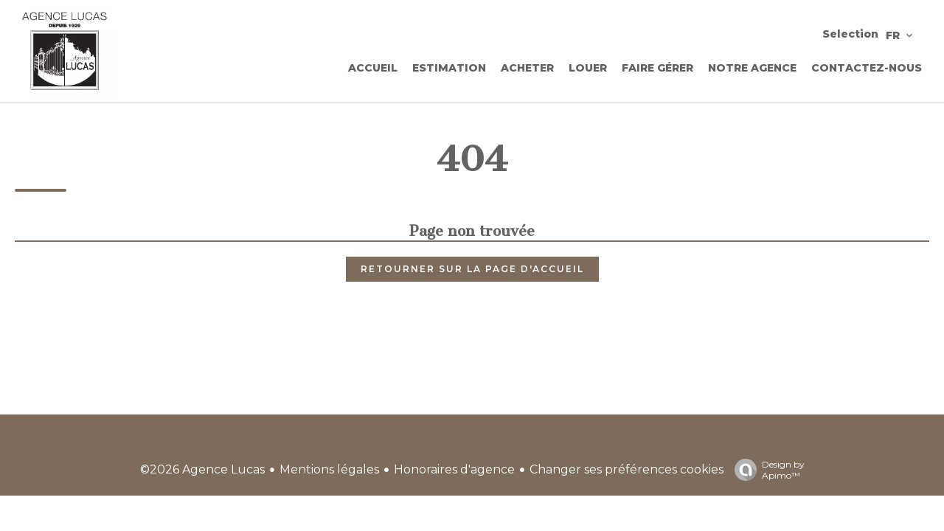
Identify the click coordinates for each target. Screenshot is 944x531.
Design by (766, 470)
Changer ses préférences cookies (626, 469)
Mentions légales (329, 469)
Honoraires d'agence (454, 469)
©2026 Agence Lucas (202, 469)
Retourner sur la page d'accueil (472, 268)
